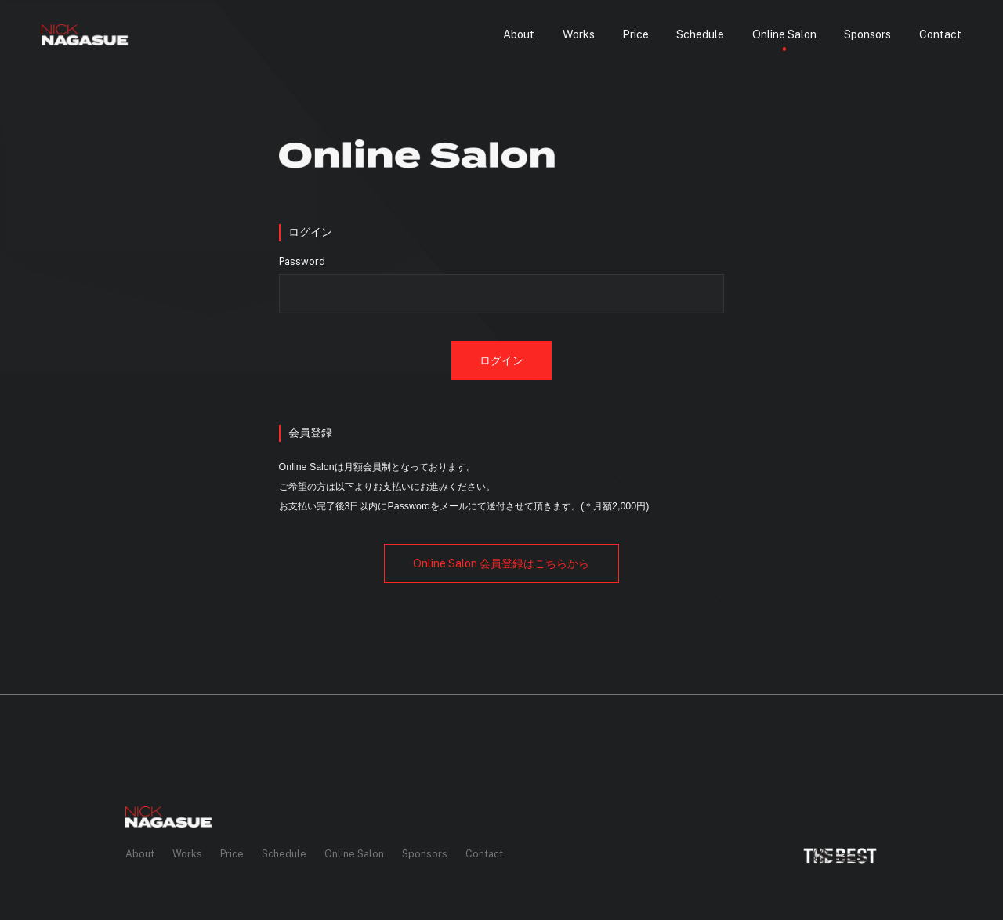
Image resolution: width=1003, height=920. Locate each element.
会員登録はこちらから (501, 563)
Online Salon (354, 854)
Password (302, 262)
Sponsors (424, 854)
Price (232, 854)
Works (187, 854)
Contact (484, 854)
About (139, 854)
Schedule (284, 854)
